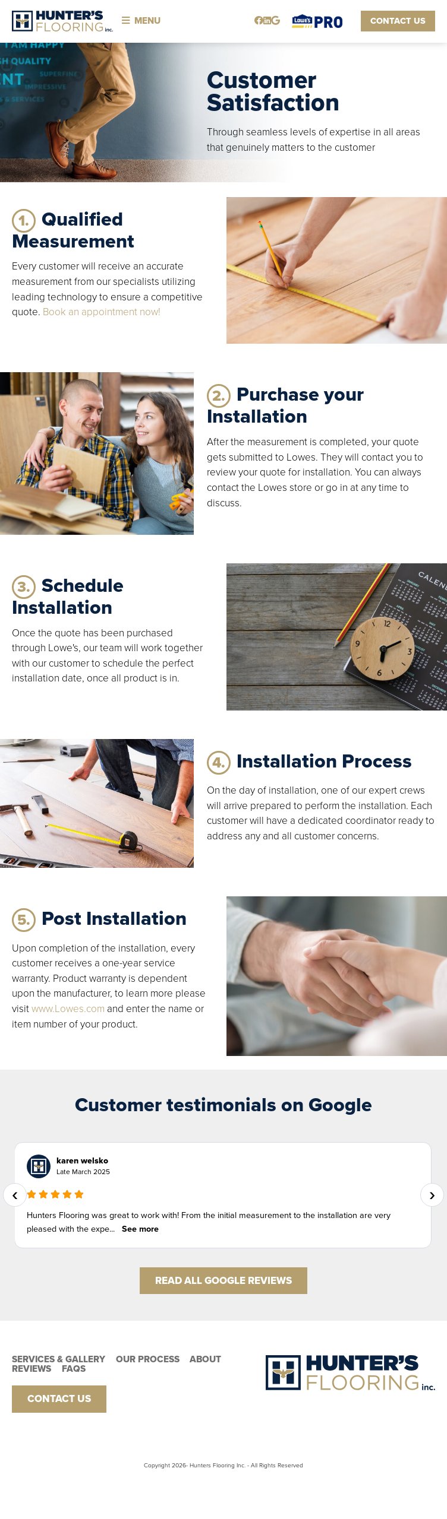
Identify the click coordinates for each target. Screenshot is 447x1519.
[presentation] (15, 1195)
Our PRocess (148, 1359)
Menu (141, 21)
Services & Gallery (58, 1359)
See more (140, 1229)
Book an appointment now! (101, 312)
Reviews (31, 1369)
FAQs (74, 1369)
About (205, 1359)
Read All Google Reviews (223, 1280)
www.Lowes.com (68, 1009)
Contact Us (398, 21)
